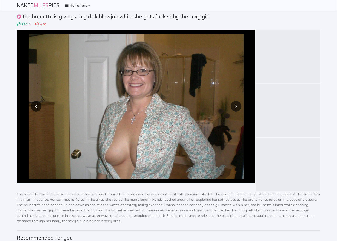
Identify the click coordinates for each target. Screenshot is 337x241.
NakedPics (38, 5)
